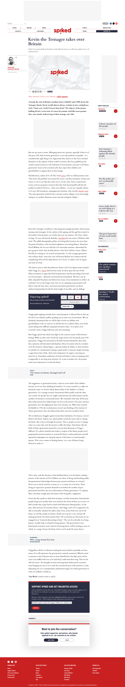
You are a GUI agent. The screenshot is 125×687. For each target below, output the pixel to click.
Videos (44, 28)
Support (35, 608)
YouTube (116, 23)
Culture (38, 670)
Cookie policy (10, 677)
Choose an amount (74, 302)
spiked (100, 277)
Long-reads (40, 31)
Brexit (37, 673)
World (101, 221)
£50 (85, 297)
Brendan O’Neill (68, 668)
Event (101, 251)
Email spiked (95, 673)
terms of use (58, 685)
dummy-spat (83, 191)
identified (61, 238)
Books (85, 31)
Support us (106, 31)
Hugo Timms (102, 191)
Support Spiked (11, 670)
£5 (63, 297)
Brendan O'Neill (103, 134)
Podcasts (18, 31)
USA (37, 679)
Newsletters (107, 28)
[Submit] (25, 23)
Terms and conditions (13, 673)
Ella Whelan (67, 675)
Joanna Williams (68, 673)
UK (100, 166)
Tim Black (101, 109)
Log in (105, 23)
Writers (29, 28)
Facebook (111, 23)
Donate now (66, 306)
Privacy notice (11, 675)
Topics (15, 28)
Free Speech (39, 677)
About (9, 668)
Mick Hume (67, 677)
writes (63, 175)
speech (44, 270)
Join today (51, 640)
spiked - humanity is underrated (62, 31)
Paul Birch (101, 164)
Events (85, 28)
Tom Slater (102, 250)
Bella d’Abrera (103, 219)
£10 (71, 297)
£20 (78, 297)
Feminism (38, 675)
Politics (50, 91)
